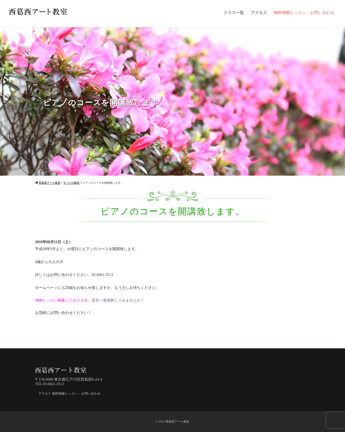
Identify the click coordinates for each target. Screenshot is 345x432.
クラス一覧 (234, 12)
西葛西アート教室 (177, 421)
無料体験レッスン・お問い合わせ (304, 12)
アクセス (259, 12)
